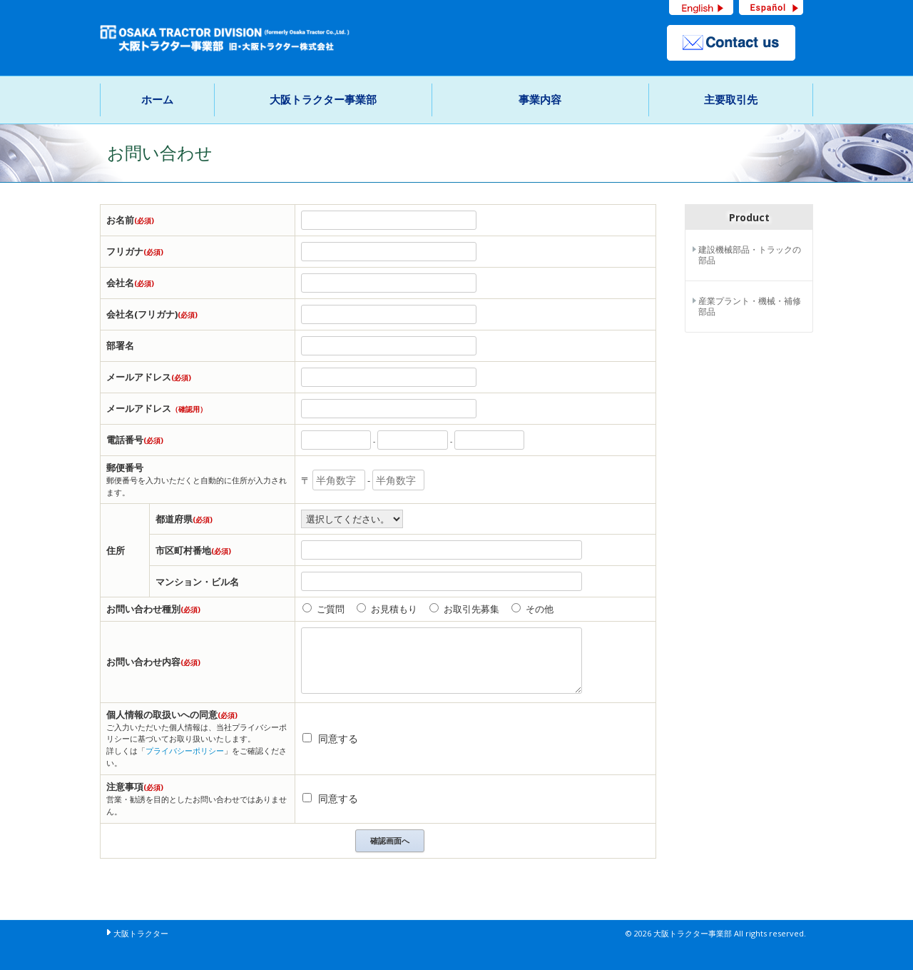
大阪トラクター (140, 933)
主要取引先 (731, 99)
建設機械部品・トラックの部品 (749, 255)
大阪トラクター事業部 (323, 99)
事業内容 (540, 99)
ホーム (157, 99)
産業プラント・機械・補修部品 (749, 306)
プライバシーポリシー (185, 750)
